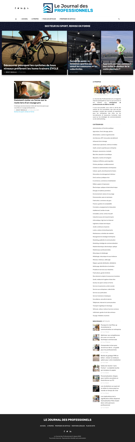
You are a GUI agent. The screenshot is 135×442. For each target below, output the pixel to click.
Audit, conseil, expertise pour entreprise (104, 148)
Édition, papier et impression (101, 184)
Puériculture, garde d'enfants (101, 273)
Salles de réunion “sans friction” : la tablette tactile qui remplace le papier (110, 368)
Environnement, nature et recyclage (103, 194)
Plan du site (90, 426)
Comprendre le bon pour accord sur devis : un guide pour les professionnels (110, 348)
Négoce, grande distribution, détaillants (104, 263)
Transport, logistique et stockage (102, 306)
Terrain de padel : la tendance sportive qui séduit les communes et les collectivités (83, 65)
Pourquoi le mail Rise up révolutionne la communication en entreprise (111, 327)
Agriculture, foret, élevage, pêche (103, 131)
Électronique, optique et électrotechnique (105, 187)
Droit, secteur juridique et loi (101, 177)
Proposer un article (62, 426)
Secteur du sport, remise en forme (24, 112)
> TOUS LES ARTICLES (49, 19)
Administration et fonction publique (103, 128)
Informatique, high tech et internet (103, 220)
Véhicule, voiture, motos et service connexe (106, 309)
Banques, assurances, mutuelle (102, 151)
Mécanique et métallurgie (100, 253)
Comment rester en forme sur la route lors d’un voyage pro (30, 101)
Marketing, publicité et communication (104, 240)
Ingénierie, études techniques (101, 223)
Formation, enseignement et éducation (104, 207)
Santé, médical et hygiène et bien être (104, 279)
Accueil (43, 426)
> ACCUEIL (24, 19)
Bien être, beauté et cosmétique (102, 154)
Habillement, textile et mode (101, 210)
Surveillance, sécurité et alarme (102, 299)
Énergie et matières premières (102, 190)
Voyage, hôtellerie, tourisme (101, 315)
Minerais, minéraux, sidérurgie (101, 260)
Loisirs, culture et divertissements (103, 230)
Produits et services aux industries (103, 269)
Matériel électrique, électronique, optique (105, 246)
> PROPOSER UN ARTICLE (67, 19)
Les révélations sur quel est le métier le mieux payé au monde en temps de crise (110, 388)
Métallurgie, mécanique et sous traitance (105, 256)
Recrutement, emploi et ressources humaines (106, 276)
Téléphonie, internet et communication (104, 302)
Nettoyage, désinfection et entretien (103, 266)
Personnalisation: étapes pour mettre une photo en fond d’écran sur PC (109, 378)
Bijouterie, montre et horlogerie (102, 158)
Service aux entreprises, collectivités (104, 289)
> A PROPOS (35, 19)
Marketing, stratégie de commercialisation (105, 243)
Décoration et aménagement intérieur (104, 174)
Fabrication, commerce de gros (102, 200)
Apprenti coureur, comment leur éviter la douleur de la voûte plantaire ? (117, 66)
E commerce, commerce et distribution (104, 181)
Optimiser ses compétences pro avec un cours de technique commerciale (110, 337)
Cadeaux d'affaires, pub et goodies (103, 161)
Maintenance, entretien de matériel (103, 233)
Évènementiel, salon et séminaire (102, 197)
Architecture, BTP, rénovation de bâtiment (105, 138)
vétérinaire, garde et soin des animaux (104, 312)
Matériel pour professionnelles (102, 250)
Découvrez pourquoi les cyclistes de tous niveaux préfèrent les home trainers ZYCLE (31, 67)
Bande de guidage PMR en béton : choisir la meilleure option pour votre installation (111, 358)
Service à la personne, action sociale (103, 286)
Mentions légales (78, 426)
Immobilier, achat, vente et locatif (103, 214)
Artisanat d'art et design (100, 141)
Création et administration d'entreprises (104, 167)
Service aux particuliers (100, 292)
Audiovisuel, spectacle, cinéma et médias (105, 144)
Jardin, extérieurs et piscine (101, 227)
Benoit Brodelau (11, 72)
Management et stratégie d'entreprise (104, 237)
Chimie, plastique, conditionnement (103, 164)
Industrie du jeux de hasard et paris (103, 217)
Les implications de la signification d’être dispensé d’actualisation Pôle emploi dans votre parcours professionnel (110, 401)
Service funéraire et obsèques (102, 296)
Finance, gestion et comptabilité (102, 204)
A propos (50, 426)
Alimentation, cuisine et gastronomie (103, 135)
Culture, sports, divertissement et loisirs (104, 171)
